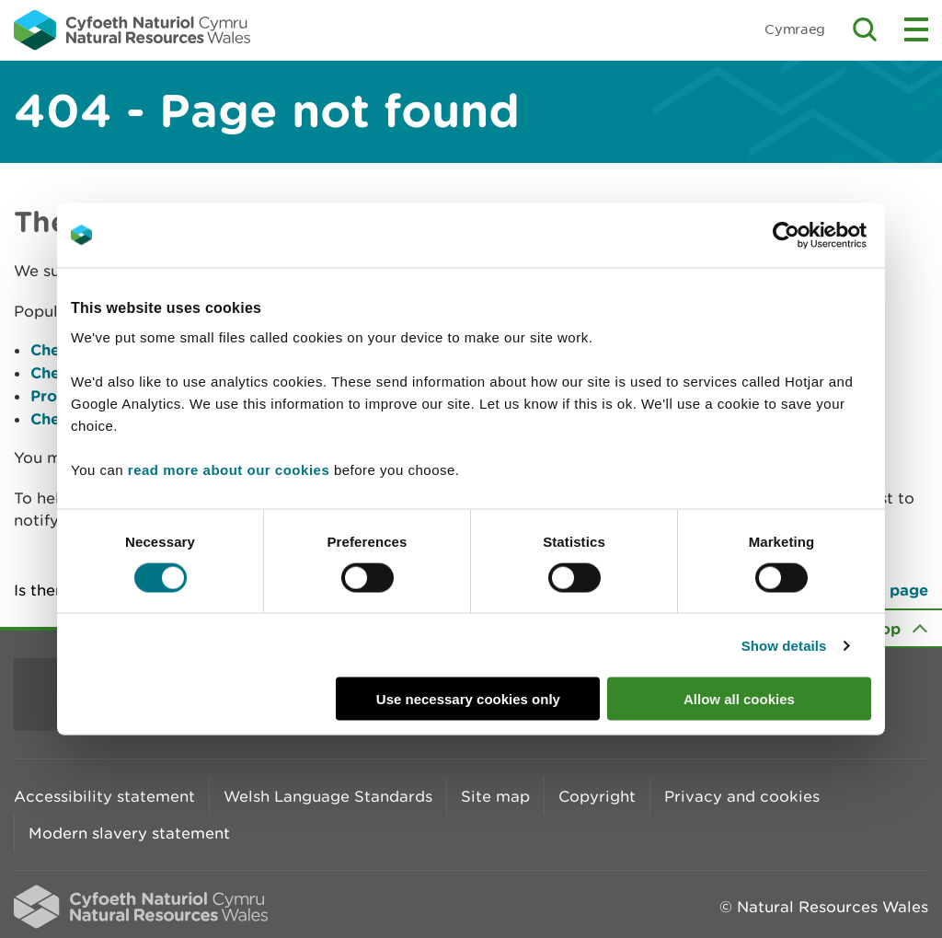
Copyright (597, 796)
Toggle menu (916, 29)
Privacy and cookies (742, 796)
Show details (784, 645)
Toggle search (864, 29)
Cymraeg (794, 29)
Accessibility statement (104, 796)
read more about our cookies (228, 470)
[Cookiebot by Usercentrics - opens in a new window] (817, 234)
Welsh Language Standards (328, 796)
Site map (495, 796)
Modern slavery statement (129, 833)
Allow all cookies (739, 699)
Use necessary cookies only (468, 699)
